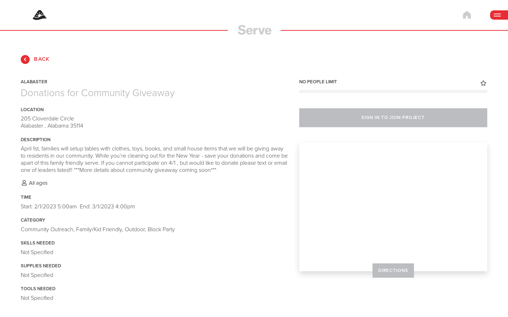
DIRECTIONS (393, 270)
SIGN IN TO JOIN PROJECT (393, 117)
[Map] (393, 207)
